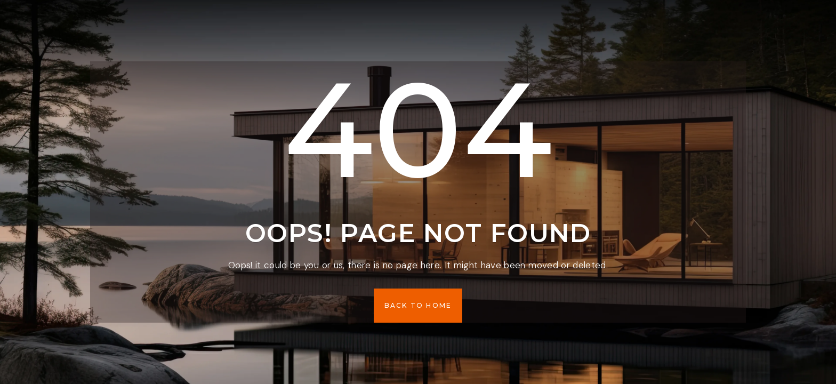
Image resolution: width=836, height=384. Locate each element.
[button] (418, 306)
